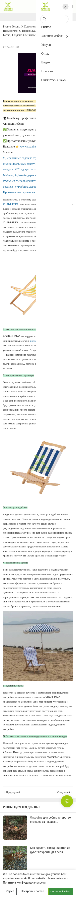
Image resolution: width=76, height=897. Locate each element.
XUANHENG (11, 204)
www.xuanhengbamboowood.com (41, 146)
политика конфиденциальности (24, 882)
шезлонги (35, 341)
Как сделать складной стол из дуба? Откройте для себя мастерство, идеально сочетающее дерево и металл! (50, 850)
